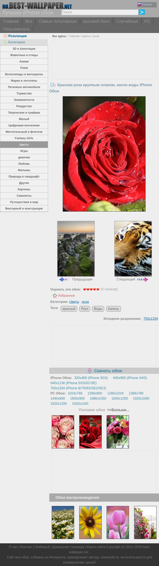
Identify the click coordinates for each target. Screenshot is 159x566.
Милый (24, 119)
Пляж (24, 67)
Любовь (24, 163)
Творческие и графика (24, 112)
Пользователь (16, 29)
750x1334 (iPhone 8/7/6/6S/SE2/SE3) (78, 388)
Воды (98, 309)
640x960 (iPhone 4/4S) (130, 378)
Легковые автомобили (24, 87)
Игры (24, 151)
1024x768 (75, 393)
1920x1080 (141, 398)
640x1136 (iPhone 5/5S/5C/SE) (73, 383)
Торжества (24, 93)
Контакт (26, 547)
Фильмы (24, 170)
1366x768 (136, 393)
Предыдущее (76, 251)
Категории (14, 42)
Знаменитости (24, 99)
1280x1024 (115, 393)
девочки (24, 157)
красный (69, 309)
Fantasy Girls (24, 138)
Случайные (127, 21)
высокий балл (96, 21)
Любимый (42, 547)
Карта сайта (96, 547)
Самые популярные (58, 21)
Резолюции (15, 36)
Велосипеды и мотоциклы (24, 74)
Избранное (66, 295)
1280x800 (95, 393)
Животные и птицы (24, 55)
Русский (145, 4)
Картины (24, 189)
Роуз (84, 309)
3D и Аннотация (24, 48)
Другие (24, 183)
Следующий (133, 251)
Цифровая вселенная (24, 125)
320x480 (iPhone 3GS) (91, 378)
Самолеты (24, 195)
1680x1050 (98, 398)
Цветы (24, 144)
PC (147, 21)
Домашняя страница (68, 547)
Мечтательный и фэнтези (24, 131)
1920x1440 (80, 403)
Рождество (24, 106)
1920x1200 (58, 403)
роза (96, 36)
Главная (11, 21)
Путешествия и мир (24, 202)
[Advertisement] (104, 70)
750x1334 (150, 318)
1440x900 (57, 398)
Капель (113, 309)
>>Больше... (117, 410)
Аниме (24, 61)
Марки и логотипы (24, 80)
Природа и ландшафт (24, 176)
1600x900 (77, 398)
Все (28, 21)
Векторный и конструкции (24, 208)
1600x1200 (119, 398)
